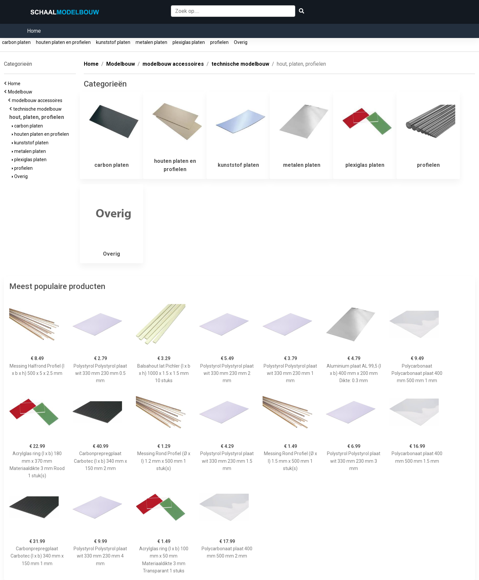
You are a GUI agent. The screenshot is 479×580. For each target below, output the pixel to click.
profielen (219, 42)
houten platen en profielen (63, 42)
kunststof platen (113, 42)
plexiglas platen (189, 42)
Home (34, 31)
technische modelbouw (38, 109)
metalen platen (151, 42)
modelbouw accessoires (38, 100)
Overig (240, 42)
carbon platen (16, 42)
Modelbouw (21, 91)
